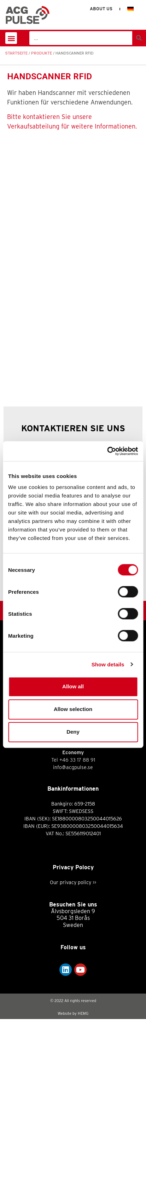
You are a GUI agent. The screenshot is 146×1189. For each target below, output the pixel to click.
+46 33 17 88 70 (77, 902)
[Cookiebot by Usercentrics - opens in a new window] (107, 451)
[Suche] (139, 38)
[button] (11, 38)
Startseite (16, 53)
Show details (108, 664)
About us (101, 8)
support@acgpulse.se (73, 910)
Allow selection (73, 709)
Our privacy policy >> (73, 1052)
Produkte (41, 53)
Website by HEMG (73, 1183)
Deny (73, 732)
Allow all (73, 686)
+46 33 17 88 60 (77, 875)
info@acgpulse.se (73, 882)
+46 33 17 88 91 (77, 930)
